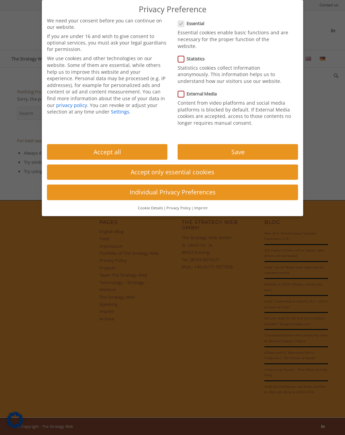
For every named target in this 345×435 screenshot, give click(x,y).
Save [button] (238, 152)
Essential (194, 23)
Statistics (194, 59)
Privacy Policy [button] (178, 208)
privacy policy (71, 105)
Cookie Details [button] (150, 208)
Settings (120, 111)
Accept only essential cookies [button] (172, 172)
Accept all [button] (107, 152)
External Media (200, 94)
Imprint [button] (201, 208)
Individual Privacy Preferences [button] (173, 192)
